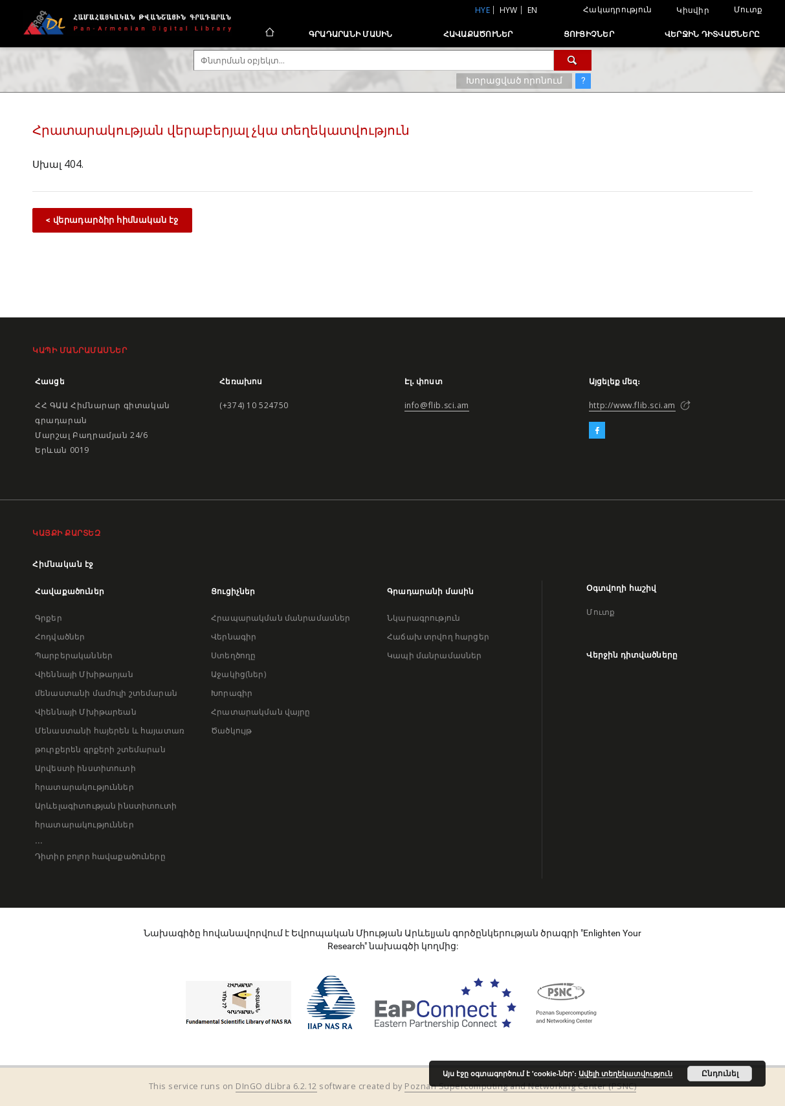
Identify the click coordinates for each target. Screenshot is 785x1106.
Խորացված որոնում (514, 80)
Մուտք (748, 9)
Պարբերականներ (74, 655)
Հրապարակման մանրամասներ (280, 617)
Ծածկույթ (231, 730)
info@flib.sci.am (437, 405)
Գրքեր (48, 617)
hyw (509, 10)
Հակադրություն (617, 9)
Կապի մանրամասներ (434, 655)
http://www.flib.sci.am (632, 405)
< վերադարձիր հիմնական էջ (112, 220)
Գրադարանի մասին (351, 34)
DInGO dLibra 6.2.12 (276, 1086)
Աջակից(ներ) (238, 674)
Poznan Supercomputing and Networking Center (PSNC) (520, 1086)
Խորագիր (231, 692)
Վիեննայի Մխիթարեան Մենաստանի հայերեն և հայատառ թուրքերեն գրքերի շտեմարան (109, 730)
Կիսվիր (692, 10)
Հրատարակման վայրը (261, 711)
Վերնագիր (233, 636)
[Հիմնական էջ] (268, 33)
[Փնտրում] (573, 60)
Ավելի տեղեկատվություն (625, 1073)
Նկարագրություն (423, 617)
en (532, 10)
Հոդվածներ (60, 636)
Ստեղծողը (233, 655)
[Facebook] (597, 431)
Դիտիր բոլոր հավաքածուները (100, 856)
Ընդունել (720, 1073)
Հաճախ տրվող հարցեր (438, 636)
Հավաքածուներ (478, 34)
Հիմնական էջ (63, 564)
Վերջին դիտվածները (712, 34)
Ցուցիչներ (589, 34)
